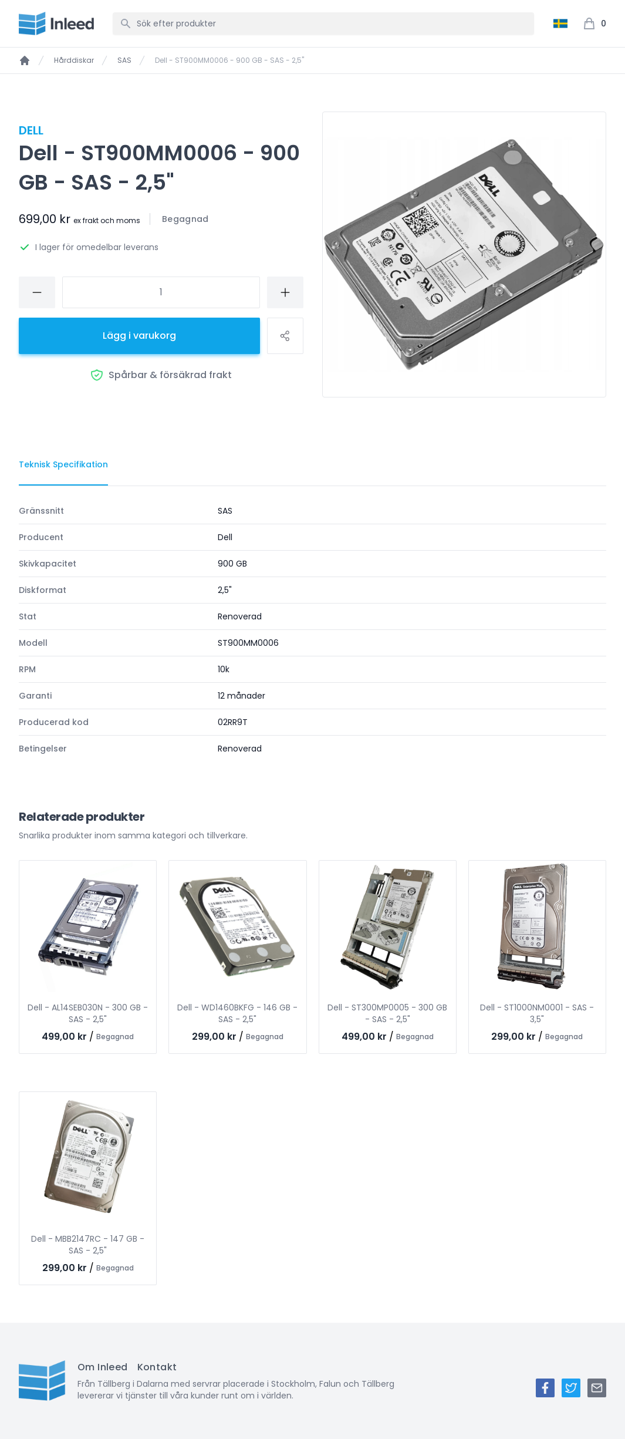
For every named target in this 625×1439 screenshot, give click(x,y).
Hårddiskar (74, 60)
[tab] (63, 465)
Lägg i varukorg (139, 335)
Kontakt (157, 1367)
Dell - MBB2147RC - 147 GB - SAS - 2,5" (87, 1244)
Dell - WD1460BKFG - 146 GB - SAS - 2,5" (237, 1013)
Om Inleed (102, 1367)
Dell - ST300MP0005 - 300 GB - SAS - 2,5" (387, 1013)
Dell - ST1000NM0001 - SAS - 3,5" (537, 1013)
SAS (124, 60)
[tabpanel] (312, 629)
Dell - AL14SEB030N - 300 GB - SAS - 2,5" (88, 1013)
